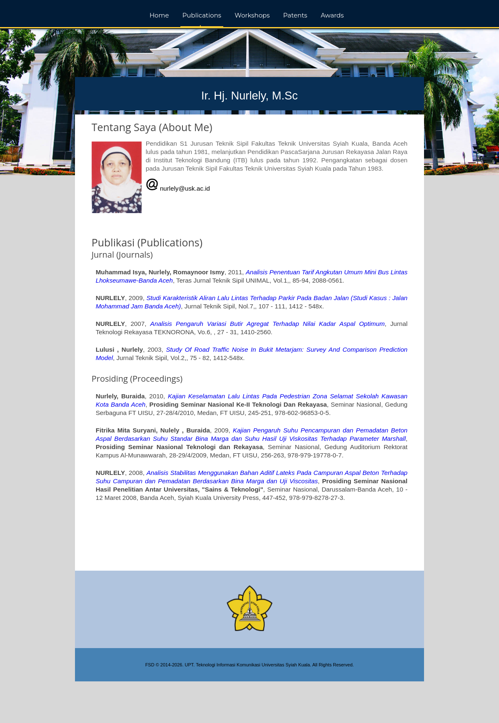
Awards (332, 15)
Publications (201, 15)
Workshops (252, 15)
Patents (295, 15)
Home (159, 15)
